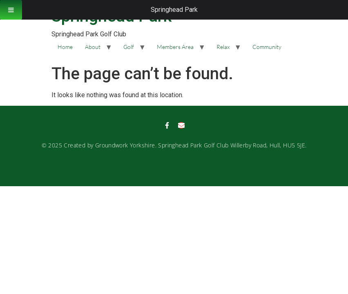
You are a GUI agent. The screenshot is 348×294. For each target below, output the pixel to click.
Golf (128, 46)
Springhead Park (174, 9)
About (92, 46)
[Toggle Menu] (11, 10)
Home (65, 46)
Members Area (175, 46)
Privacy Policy (174, 160)
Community (266, 46)
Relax (223, 46)
